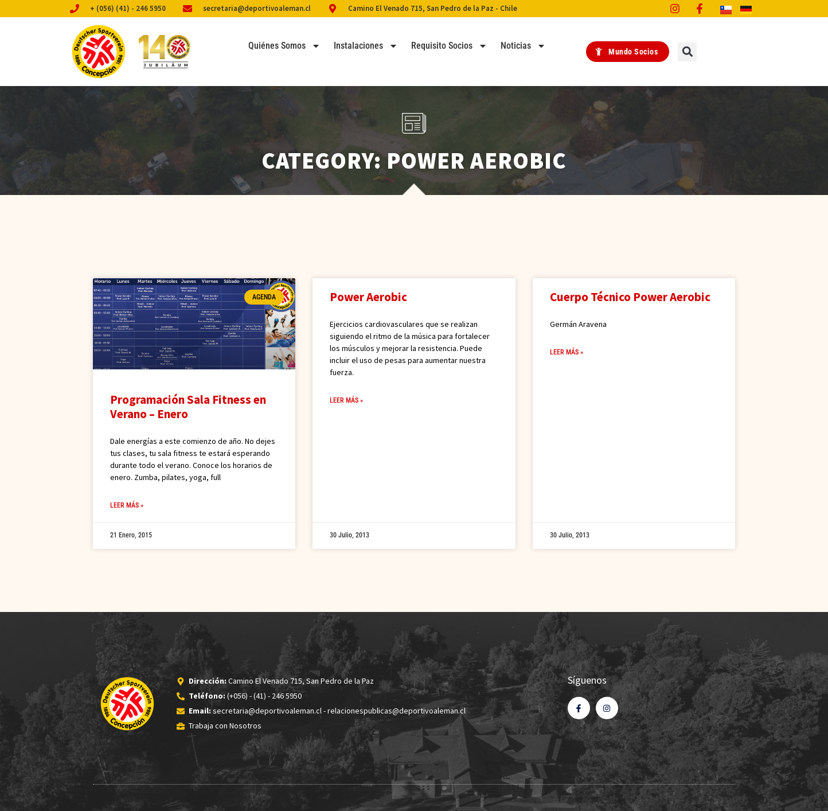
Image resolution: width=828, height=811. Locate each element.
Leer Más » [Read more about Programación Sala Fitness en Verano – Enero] (126, 505)
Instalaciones (366, 46)
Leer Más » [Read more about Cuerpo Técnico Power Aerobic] (566, 352)
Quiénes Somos (284, 46)
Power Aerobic (368, 297)
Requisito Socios (449, 46)
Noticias (523, 46)
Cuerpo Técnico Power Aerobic (630, 297)
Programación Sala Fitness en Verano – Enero (188, 407)
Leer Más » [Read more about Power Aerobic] (346, 400)
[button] (687, 51)
